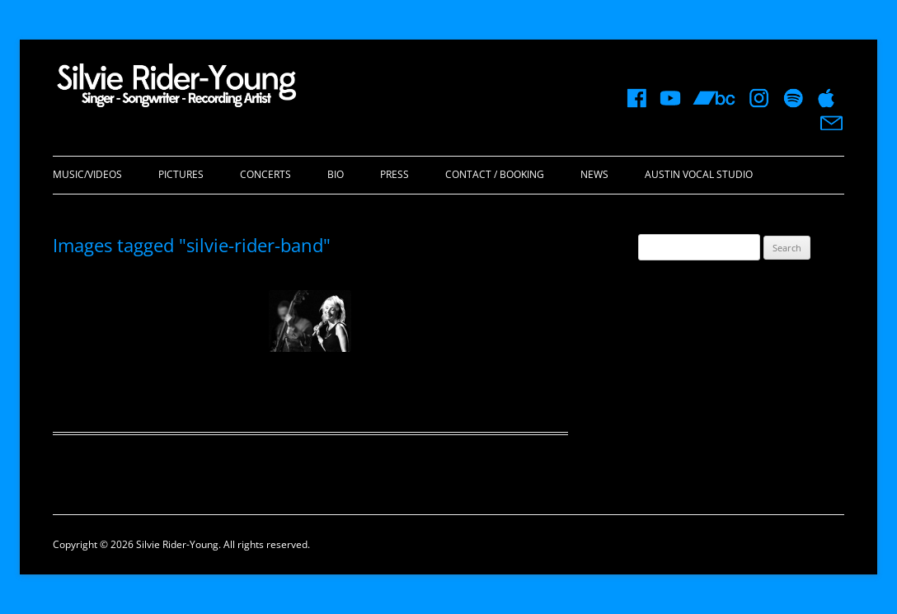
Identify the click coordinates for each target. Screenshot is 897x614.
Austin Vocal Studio (699, 174)
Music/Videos (87, 174)
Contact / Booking (494, 174)
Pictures (181, 174)
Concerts (265, 174)
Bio (335, 174)
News (594, 174)
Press (394, 174)
